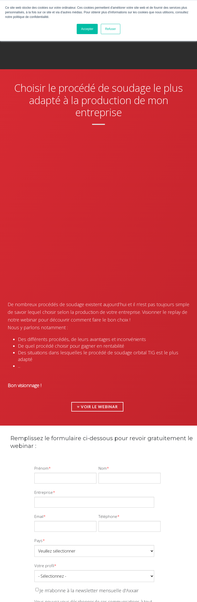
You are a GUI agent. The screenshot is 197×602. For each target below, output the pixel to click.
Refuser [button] (110, 29)
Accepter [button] (87, 29)
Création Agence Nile (78, 593)
